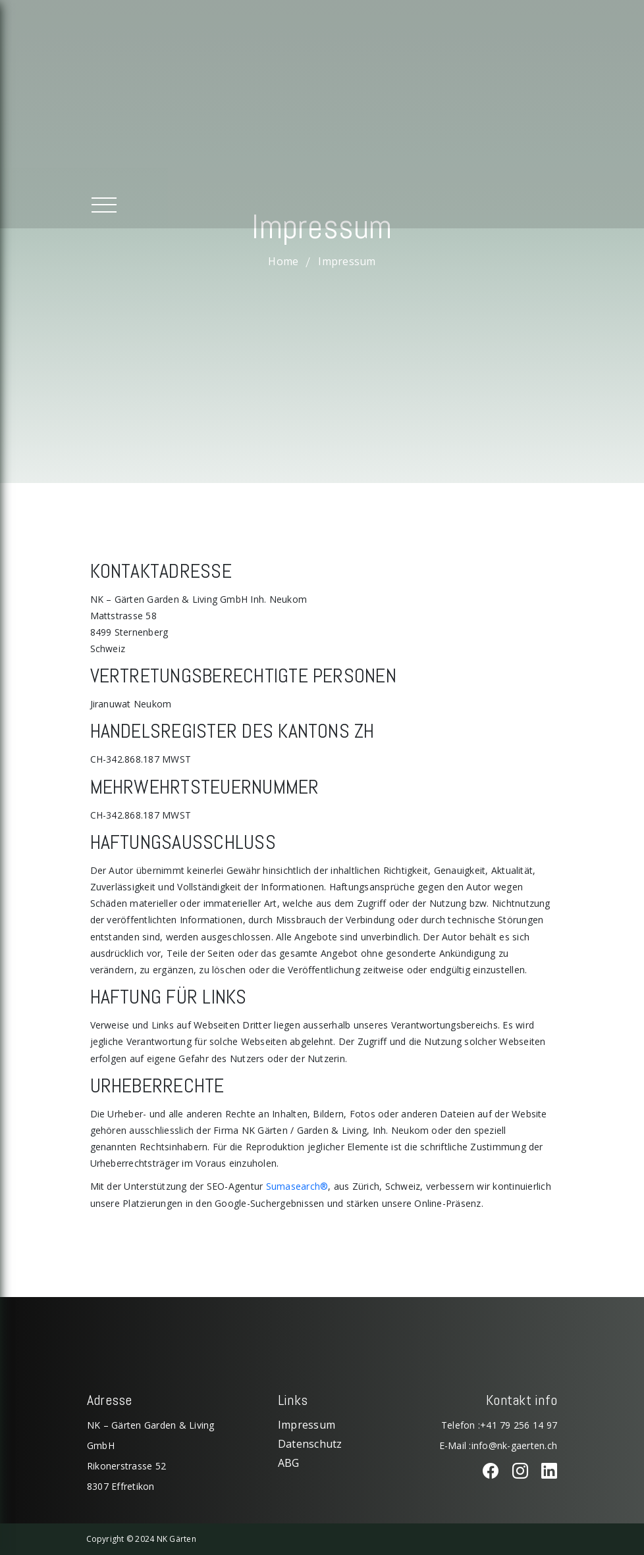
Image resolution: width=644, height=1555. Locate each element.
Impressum (306, 1424)
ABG (289, 1463)
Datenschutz (310, 1444)
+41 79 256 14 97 (518, 1425)
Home (283, 260)
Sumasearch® (297, 1186)
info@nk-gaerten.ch (514, 1445)
